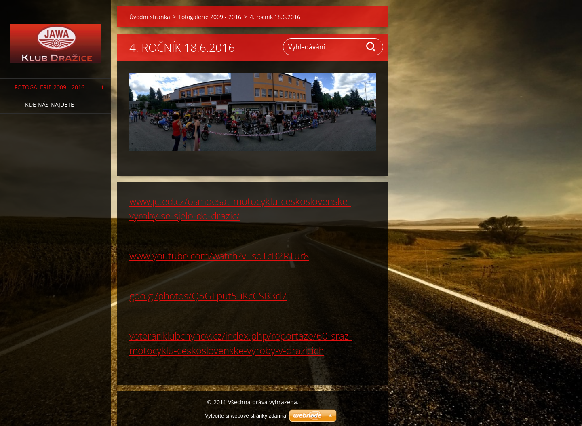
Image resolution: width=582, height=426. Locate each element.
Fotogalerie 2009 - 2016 (49, 87)
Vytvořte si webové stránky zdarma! (246, 416)
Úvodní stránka (149, 17)
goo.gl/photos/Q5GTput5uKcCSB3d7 (208, 295)
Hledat (371, 47)
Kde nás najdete (49, 104)
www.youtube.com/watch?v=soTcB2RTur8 (219, 255)
